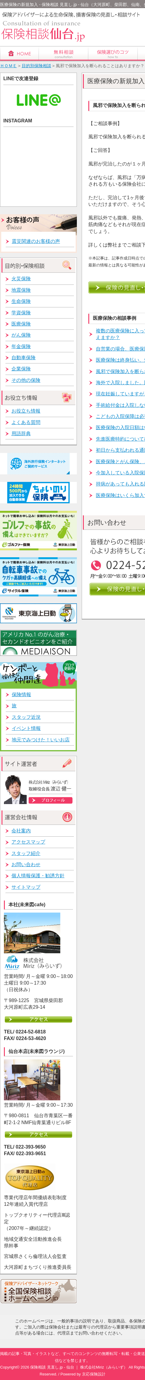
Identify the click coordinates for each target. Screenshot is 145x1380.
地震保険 (21, 290)
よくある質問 (25, 422)
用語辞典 (21, 433)
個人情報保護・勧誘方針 (38, 875)
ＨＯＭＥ (8, 66)
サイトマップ (25, 887)
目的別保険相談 (36, 66)
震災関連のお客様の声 (36, 241)
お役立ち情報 (25, 410)
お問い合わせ (25, 864)
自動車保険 (23, 357)
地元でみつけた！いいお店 (41, 739)
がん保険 (21, 335)
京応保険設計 (94, 1374)
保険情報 (21, 694)
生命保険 (21, 301)
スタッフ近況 (26, 717)
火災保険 (21, 278)
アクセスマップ (28, 841)
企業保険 (21, 368)
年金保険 (21, 346)
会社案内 (21, 830)
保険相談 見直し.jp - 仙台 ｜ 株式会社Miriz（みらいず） (79, 1367)
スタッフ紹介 (25, 853)
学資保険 (21, 312)
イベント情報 (26, 728)
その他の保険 (25, 380)
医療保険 (21, 323)
